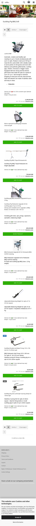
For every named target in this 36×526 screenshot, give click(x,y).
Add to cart (18, 105)
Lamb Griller (8, 53)
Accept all (18, 517)
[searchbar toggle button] (24, 2)
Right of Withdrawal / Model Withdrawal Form (13, 469)
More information (18, 522)
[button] (5, 30)
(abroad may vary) (22, 130)
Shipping (3, 453)
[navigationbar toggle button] (33, 2)
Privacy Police (5, 456)
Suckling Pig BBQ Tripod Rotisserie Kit (15, 160)
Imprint (3, 462)
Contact (3, 465)
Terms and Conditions (7, 459)
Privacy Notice (8, 513)
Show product (18, 234)
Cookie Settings (5, 472)
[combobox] (14, 30)
